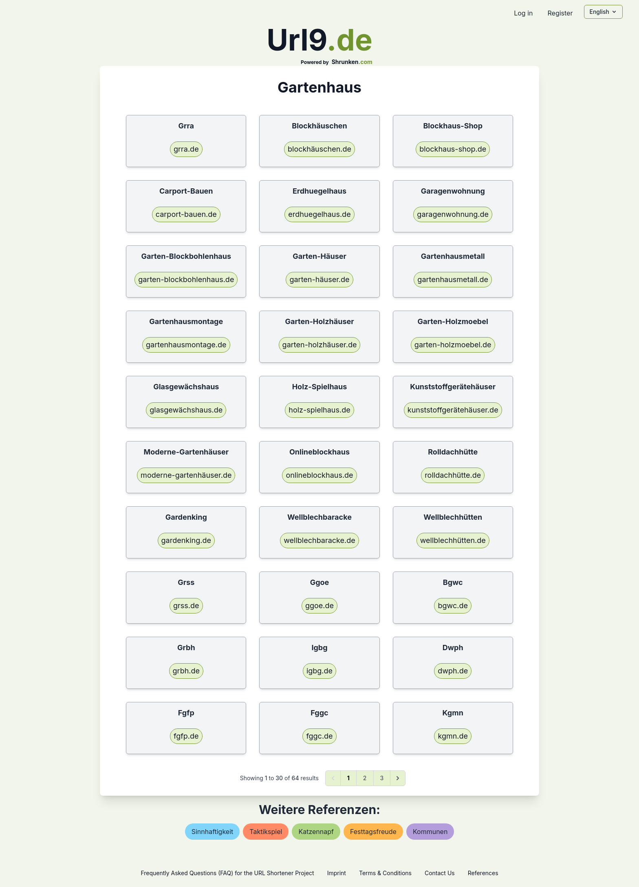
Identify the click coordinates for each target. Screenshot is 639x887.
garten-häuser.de (319, 279)
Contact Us (440, 872)
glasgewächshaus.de (186, 410)
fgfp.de (186, 736)
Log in (523, 13)
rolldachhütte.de (453, 475)
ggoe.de (319, 605)
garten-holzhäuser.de (319, 344)
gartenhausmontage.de (186, 344)
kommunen (430, 831)
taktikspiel (265, 831)
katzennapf (316, 831)
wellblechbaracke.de (319, 540)
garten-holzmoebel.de (452, 344)
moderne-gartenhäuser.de (186, 475)
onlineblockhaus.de (319, 475)
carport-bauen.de (186, 214)
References (483, 872)
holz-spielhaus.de (319, 410)
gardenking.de (186, 540)
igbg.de (319, 670)
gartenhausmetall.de (452, 279)
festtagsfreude (373, 831)
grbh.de (186, 670)
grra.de (186, 149)
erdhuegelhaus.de (319, 214)
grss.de (186, 605)
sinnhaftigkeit (213, 831)
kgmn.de (453, 736)
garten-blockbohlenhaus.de (186, 279)
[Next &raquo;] (397, 778)
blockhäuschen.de (319, 149)
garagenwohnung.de (453, 214)
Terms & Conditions (385, 872)
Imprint (336, 872)
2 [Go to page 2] (365, 777)
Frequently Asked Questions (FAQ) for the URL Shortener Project (227, 872)
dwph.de (453, 670)
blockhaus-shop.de (452, 149)
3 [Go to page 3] (382, 777)
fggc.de (319, 736)
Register (560, 13)
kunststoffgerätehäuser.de (453, 410)
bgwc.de (452, 605)
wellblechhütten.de (453, 540)
